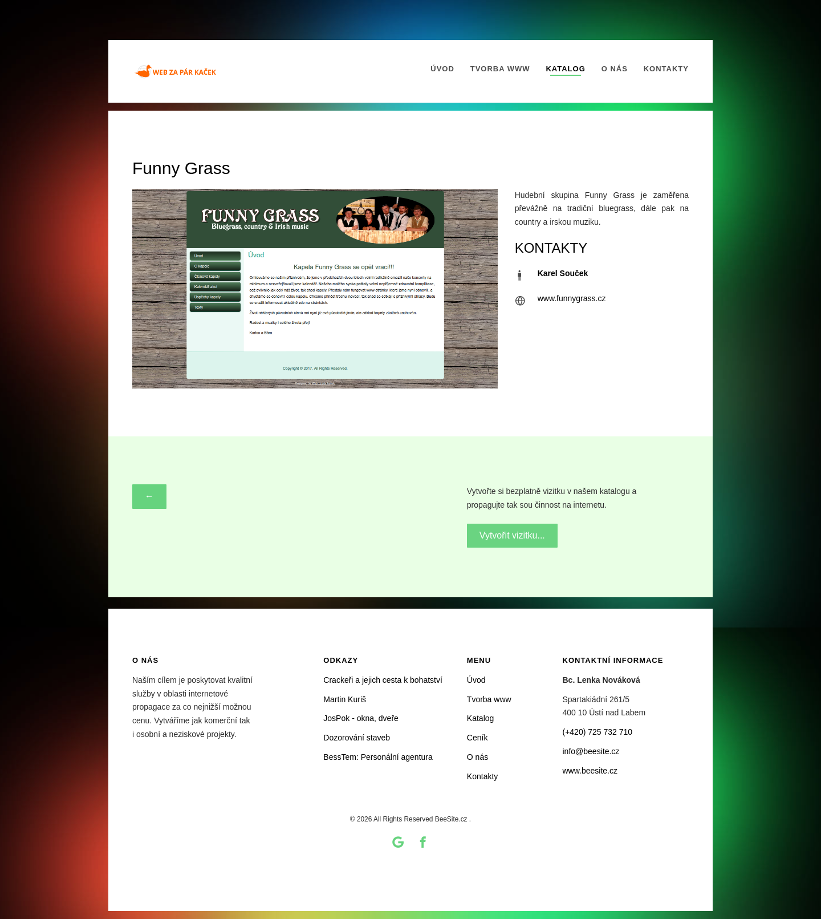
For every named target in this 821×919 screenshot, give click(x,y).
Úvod (442, 68)
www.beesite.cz (590, 770)
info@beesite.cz (591, 751)
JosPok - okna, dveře (361, 718)
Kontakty (666, 68)
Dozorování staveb (356, 737)
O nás (614, 68)
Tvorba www (500, 68)
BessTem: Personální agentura (377, 757)
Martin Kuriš (344, 699)
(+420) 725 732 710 (598, 731)
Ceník (477, 737)
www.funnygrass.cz (572, 298)
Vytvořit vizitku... (512, 535)
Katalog (565, 68)
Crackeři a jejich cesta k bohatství (382, 680)
